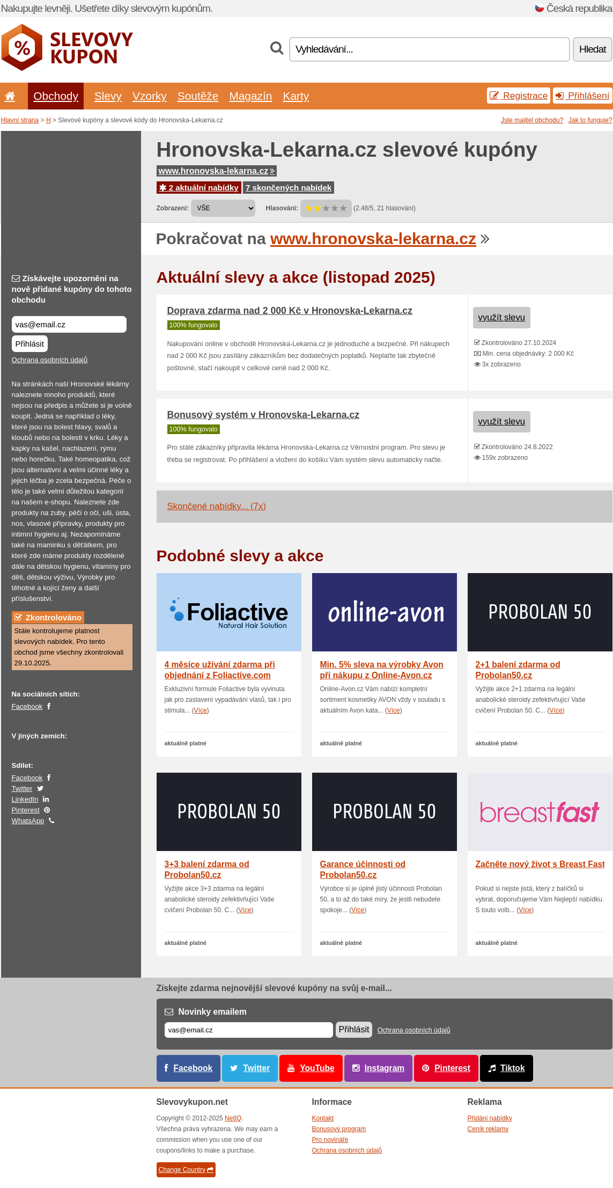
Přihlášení (582, 95)
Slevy (108, 96)
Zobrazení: (173, 208)
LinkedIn (25, 799)
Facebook (27, 706)
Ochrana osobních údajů (50, 360)
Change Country (186, 1170)
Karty (296, 96)
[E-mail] (249, 1030)
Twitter (22, 788)
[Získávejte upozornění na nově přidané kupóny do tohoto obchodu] (69, 324)
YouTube (317, 1068)
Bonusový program (339, 1129)
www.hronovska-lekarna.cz (217, 170)
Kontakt (323, 1118)
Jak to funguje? (590, 120)
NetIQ (233, 1118)
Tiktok (512, 1068)
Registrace (519, 95)
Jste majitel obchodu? (532, 120)
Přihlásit (30, 343)
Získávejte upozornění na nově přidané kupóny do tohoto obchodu (72, 289)
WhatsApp (28, 821)
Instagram (385, 1068)
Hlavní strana (20, 120)
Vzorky (149, 96)
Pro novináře (330, 1139)
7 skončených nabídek (288, 187)
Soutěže (198, 96)
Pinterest (26, 810)
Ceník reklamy (488, 1129)
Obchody (55, 96)
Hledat (592, 49)
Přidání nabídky (490, 1118)
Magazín (250, 96)
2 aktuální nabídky (199, 187)
